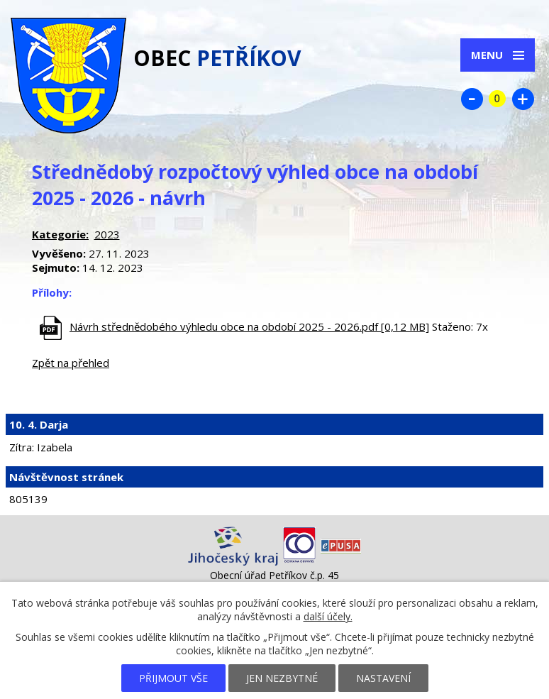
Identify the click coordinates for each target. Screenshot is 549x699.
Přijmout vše (173, 678)
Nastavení (383, 678)
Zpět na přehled (70, 363)
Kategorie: (60, 234)
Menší (471, 98)
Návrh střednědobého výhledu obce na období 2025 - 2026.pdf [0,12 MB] (249, 326)
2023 (107, 234)
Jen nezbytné (282, 678)
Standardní (497, 98)
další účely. (328, 616)
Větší (522, 98)
